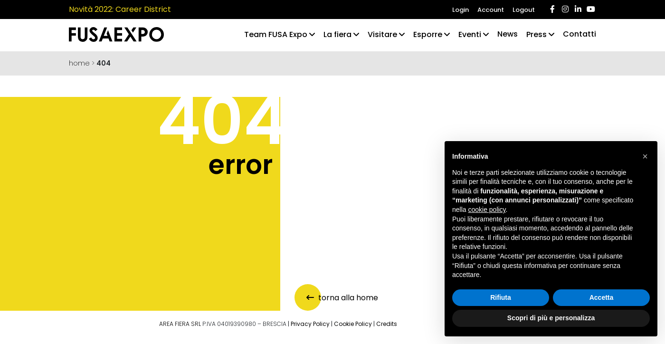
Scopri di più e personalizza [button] (551, 318)
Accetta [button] (601, 297)
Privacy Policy (310, 324)
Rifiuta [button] (500, 297)
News (507, 34)
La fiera (337, 34)
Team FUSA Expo (275, 34)
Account (490, 9)
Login (460, 9)
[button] (645, 156)
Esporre (427, 34)
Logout (524, 9)
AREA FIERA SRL (180, 324)
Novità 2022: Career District (120, 9)
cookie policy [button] (486, 209)
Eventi (469, 34)
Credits (386, 324)
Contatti (579, 34)
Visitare (382, 34)
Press (536, 34)
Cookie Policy (353, 324)
